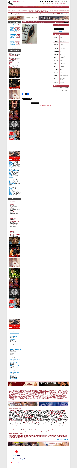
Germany (57, 435)
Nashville (55, 423)
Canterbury (14, 414)
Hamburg (35, 410)
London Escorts (35, 11)
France (52, 435)
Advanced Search (65, 13)
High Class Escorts (13, 34)
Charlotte (37, 414)
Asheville (56, 411)
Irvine (54, 419)
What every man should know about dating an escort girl (35, 392)
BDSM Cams (17, 48)
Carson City (22, 414)
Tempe (14, 430)
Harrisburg (37, 418)
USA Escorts (12, 27)
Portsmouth (15, 426)
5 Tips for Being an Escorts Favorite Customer (18, 390)
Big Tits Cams (17, 45)
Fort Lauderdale (18, 417)
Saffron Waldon (59, 426)
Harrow (45, 418)
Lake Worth (64, 420)
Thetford (18, 430)
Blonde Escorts (12, 36)
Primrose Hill (20, 426)
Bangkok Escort (37, 10)
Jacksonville (62, 419)
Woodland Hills (52, 431)
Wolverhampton (45, 431)
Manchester (56, 410)
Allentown (44, 411)
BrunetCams (18, 37)
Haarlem (24, 410)
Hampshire (24, 418)
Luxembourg (17, 436)
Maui (64, 422)
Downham (39, 416)
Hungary (65, 435)
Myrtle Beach (50, 423)
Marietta (49, 422)
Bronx (45, 413)
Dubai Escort (65, 8)
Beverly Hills (44, 412)
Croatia (30, 435)
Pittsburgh (63, 425)
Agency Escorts (12, 25)
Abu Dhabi (31, 411)
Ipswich (48, 419)
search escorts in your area (62, 439)
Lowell (18, 422)
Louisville (14, 422)
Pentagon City (41, 425)
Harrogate (41, 418)
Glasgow (10, 411)
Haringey (29, 418)
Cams (18, 30)
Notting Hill (34, 424)
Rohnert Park (45, 426)
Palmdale (25, 425)
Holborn (53, 418)
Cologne (43, 410)
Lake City (59, 420)
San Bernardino (19, 428)
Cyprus (33, 435)
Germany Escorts (13, 29)
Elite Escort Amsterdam (33, 8)
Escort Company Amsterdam (22, 10)
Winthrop (29, 431)
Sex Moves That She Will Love (16, 396)
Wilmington (24, 431)
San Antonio (13, 428)
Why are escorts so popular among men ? (45, 398)
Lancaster (15, 421)
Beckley (31, 412)
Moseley (45, 423)
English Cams (18, 44)
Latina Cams (17, 43)
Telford (57, 429)
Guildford (20, 418)
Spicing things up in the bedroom (17, 397)
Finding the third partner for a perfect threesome (42, 394)
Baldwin (14, 412)
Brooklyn (48, 413)
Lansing (19, 421)
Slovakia (43, 436)
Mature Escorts (12, 42)
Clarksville (63, 414)
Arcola (52, 411)
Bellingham (39, 412)
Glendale (35, 417)
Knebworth (42, 420)
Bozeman (26, 413)
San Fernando (26, 428)
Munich (30, 410)
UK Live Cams (16, 28)
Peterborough (47, 425)
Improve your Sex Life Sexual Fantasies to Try (56, 393)
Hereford (49, 418)
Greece (60, 435)
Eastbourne (54, 416)
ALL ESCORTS (25, 6)
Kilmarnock (32, 420)
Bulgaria (22, 435)
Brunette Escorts (12, 37)
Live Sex (46, 6)
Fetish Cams (17, 35)
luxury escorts (50, 10)
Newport (20, 424)
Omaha (59, 424)
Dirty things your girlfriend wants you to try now (36, 393)
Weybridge (20, 431)
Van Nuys (26, 430)
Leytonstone (41, 421)
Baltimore (18, 412)
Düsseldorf (48, 410)
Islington (57, 419)
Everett (13, 417)
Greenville (11, 418)
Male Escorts (12, 31)
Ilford (29, 419)
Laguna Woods (54, 420)
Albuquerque (39, 411)
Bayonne (22, 412)
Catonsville (27, 414)
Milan (27, 411)
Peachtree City (30, 425)
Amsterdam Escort (11, 8)
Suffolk (25, 429)
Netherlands (25, 436)
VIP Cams (18, 34)
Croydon (57, 415)
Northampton (25, 424)
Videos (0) (35, 102)
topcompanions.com (20, 8)
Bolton (13, 413)
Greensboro (65, 417)
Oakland (38, 424)
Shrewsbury (11, 429)
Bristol (18, 411)
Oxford (21, 411)
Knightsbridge (48, 420)
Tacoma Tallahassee (48, 429)
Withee (40, 431)
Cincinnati (58, 414)
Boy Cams (16, 31)
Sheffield (57, 428)
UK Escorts (12, 28)
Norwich (29, 424)
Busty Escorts (12, 45)
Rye (49, 426)
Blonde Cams (18, 36)
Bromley (41, 413)
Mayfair (10, 423)
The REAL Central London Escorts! (35, 390)
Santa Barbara (43, 428)
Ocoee (42, 424)
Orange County (12, 425)
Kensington (18, 420)
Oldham (52, 424)
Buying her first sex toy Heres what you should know (33, 396)
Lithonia (45, 421)
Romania (39, 436)
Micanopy (22, 423)
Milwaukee (36, 423)
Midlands (26, 423)
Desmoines (28, 416)
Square (21, 429)
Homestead (62, 418)
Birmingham (62, 410)
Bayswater (27, 412)
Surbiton (33, 429)
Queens (25, 426)
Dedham (17, 416)
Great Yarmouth (47, 417)
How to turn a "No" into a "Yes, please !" (28, 398)
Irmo (52, 419)
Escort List (47, 8)
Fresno (23, 417)
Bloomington (60, 412)
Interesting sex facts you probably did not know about (34, 395)
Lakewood (11, 421)
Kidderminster (27, 420)
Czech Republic (39, 435)
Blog (51, 6)
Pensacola (36, 425)
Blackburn (55, 412)
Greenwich (15, 418)
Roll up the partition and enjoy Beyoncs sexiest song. (47, 397)
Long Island (63, 421)
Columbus (38, 415)
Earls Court (49, 416)
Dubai (35, 411)
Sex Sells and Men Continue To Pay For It (48, 391)
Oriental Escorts (12, 38)
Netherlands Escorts (13, 30)
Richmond (40, 426)
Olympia (56, 424)
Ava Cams (18, 24)
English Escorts (12, 44)
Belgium (18, 435)
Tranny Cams (17, 47)
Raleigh (29, 426)
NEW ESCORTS (17, 6)
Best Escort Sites (41, 8)
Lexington (36, 421)
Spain (51, 436)
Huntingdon (20, 419)
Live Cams (26, 8)
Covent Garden (43, 415)
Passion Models (31, 10)
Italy (13, 436)
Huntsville (26, 419)
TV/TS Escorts (12, 47)
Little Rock (50, 421)
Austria (14, 435)
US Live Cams (17, 27)
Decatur (13, 416)
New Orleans (60, 423)
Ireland (10, 436)
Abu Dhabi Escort (62, 10)
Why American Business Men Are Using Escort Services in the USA (26, 391)
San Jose (38, 428)
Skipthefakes (56, 10)
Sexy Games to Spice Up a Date (53, 392)
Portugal (34, 436)
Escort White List (53, 8)
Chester (50, 414)
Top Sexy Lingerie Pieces (17, 395)
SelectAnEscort (41, 11)
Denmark (45, 435)
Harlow (32, 418)
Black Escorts (12, 41)
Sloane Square (17, 429)
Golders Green (41, 417)
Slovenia (47, 436)
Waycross (51, 430)
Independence (33, 419)
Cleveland (16, 415)
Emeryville (65, 416)
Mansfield (45, 422)
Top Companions (39, 6)
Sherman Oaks (63, 428)
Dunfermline (44, 416)
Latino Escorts (12, 43)
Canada (26, 435)
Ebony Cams (17, 41)
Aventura (10, 412)
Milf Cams (17, 42)
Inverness (45, 419)
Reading (33, 426)
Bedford (35, 412)
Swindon (42, 429)
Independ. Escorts (13, 24)
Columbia (33, 415)
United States (23, 437)
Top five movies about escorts (30, 397)
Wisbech (36, 431)
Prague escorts (60, 8)
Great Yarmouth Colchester (56, 417)
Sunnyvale (29, 429)
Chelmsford (41, 414)
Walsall (37, 430)
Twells (22, 430)
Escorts (46, 11)
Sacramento (53, 426)
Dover (35, 416)
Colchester (20, 415)
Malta (21, 436)
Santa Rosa (49, 428)
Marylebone (60, 422)
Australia (11, 435)
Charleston (32, 414)
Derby (24, 416)
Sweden (54, 436)
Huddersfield (15, 419)
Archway (48, 411)
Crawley (53, 415)
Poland (30, 436)
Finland (49, 435)
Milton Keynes (31, 423)
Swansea (38, 429)
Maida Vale (29, 422)
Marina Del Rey (54, 422)
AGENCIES (32, 6)
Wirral (33, 431)
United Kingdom (16, 437)
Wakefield (34, 430)
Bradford (30, 413)
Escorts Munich (44, 10)
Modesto (41, 423)
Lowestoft (22, 422)
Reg (12, 6)
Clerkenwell (11, 415)
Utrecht (20, 410)
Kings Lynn (37, 420)
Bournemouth (21, 413)
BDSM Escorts (12, 48)
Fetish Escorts (12, 35)
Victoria (29, 430)
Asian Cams (18, 38)
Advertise (56, 6)
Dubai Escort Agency (12, 10)
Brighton (34, 413)
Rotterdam (16, 410)
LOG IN (62, 6)
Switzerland (59, 436)
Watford (46, 430)
